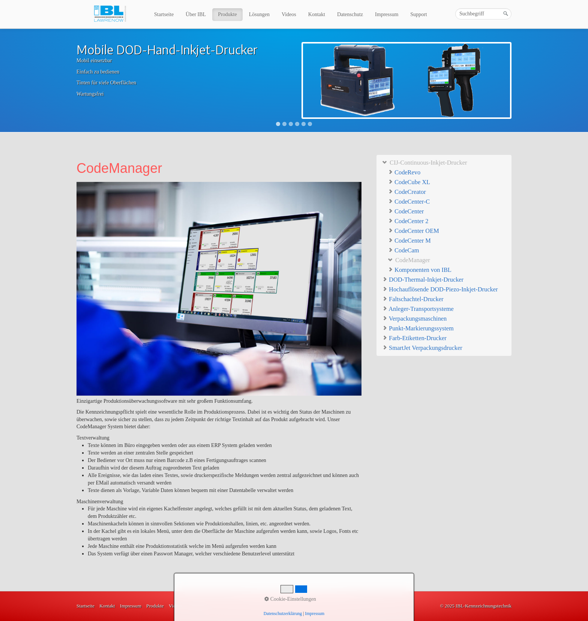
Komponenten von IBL (420, 269)
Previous (68, 81)
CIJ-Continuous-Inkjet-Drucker (424, 162)
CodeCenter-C (409, 201)
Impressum (386, 14)
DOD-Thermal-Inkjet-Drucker (423, 279)
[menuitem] (164, 15)
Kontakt (316, 14)
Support (418, 14)
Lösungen (259, 14)
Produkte (227, 14)
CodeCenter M (409, 240)
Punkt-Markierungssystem (418, 328)
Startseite (164, 14)
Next (519, 81)
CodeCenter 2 (408, 221)
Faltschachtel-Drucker (412, 299)
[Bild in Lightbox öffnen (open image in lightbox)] (219, 289)
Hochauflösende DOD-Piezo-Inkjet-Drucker (440, 289)
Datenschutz (350, 14)
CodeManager (409, 260)
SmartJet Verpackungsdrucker (422, 347)
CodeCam (403, 250)
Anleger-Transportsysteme (418, 308)
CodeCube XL (409, 182)
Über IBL (196, 14)
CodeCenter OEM (413, 230)
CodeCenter (406, 211)
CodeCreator (407, 191)
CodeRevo (404, 172)
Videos (289, 14)
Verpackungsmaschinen (414, 318)
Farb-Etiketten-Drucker (414, 338)
